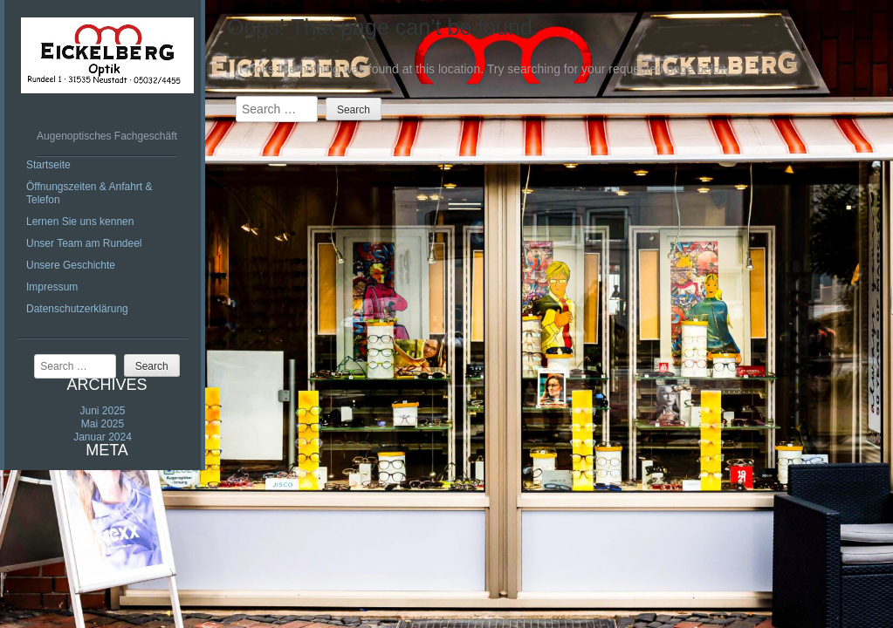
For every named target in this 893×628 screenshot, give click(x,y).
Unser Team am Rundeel (84, 243)
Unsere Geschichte (70, 265)
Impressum (52, 287)
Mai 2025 (102, 424)
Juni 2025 (102, 411)
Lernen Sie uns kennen (80, 221)
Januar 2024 (102, 437)
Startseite (48, 165)
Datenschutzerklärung (77, 309)
